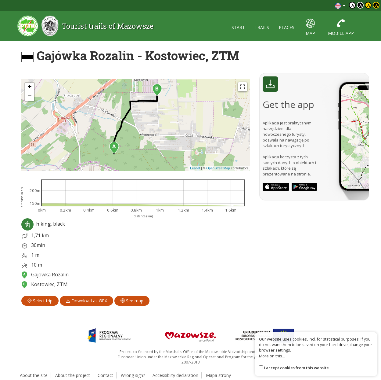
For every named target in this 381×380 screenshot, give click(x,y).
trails (262, 27)
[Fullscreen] (242, 86)
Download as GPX (86, 301)
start (238, 27)
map (310, 27)
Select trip (39, 301)
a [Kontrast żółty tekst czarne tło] (376, 5)
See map (131, 301)
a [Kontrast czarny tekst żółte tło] (368, 5)
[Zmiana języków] (340, 5)
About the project (72, 375)
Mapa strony (218, 375)
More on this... (272, 356)
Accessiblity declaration (175, 375)
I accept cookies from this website (296, 368)
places (286, 27)
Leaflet (195, 168)
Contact (105, 375)
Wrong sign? (133, 375)
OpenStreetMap (218, 168)
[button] (114, 148)
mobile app (341, 27)
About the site (34, 375)
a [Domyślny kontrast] (352, 5)
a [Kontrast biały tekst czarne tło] (360, 5)
